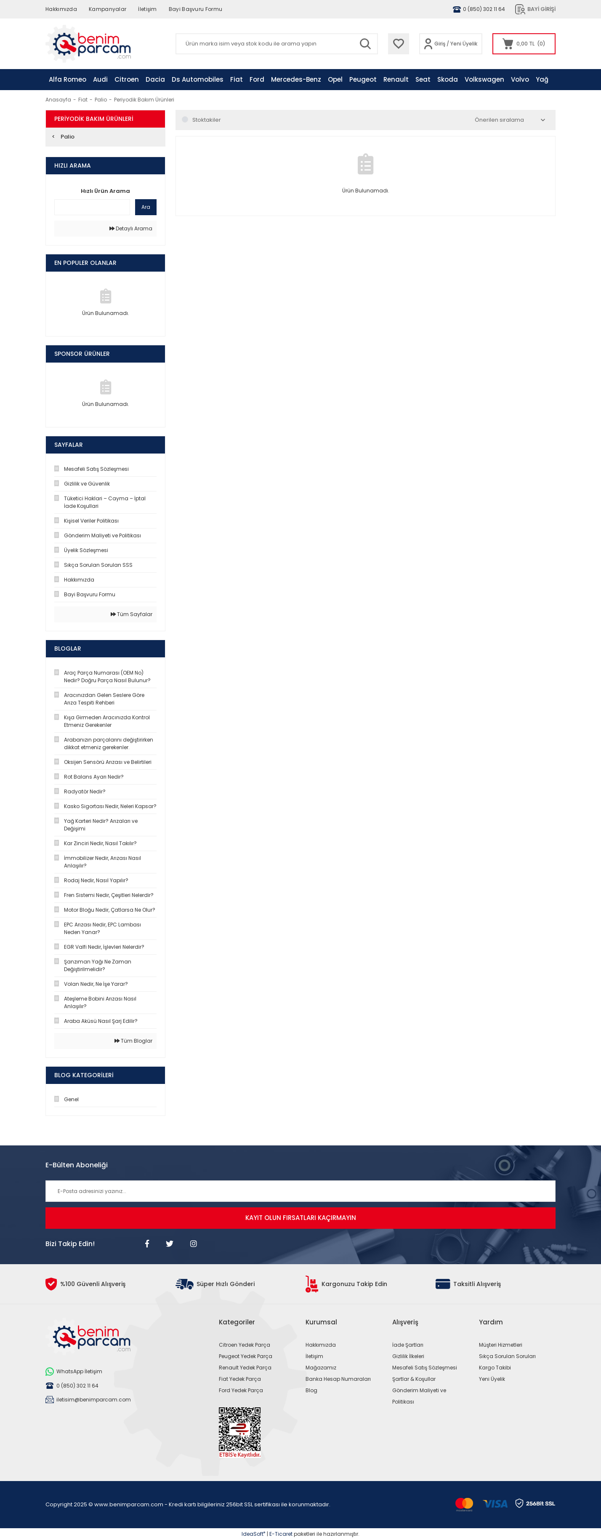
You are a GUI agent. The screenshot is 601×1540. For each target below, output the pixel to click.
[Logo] (88, 44)
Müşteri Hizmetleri (500, 1344)
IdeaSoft (253, 1533)
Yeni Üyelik (463, 43)
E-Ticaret (281, 1533)
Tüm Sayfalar (131, 614)
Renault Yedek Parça (245, 1367)
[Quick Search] (92, 207)
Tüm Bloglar (133, 1040)
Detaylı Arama (130, 228)
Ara (145, 207)
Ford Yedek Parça (241, 1390)
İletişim (147, 9)
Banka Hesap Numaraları (338, 1379)
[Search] (277, 43)
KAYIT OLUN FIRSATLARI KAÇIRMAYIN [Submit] (300, 1217)
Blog (311, 1390)
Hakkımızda (61, 9)
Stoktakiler (206, 120)
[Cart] (524, 43)
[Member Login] (428, 43)
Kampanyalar (107, 9)
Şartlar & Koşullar (414, 1379)
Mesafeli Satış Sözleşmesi (424, 1367)
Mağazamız (321, 1367)
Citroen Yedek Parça (244, 1344)
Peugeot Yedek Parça (245, 1356)
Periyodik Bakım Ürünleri (144, 99)
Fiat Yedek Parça (240, 1379)
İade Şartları (407, 1344)
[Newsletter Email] (300, 1191)
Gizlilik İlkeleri (408, 1356)
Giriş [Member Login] (439, 43)
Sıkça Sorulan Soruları (507, 1356)
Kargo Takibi (495, 1367)
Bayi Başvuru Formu (195, 9)
